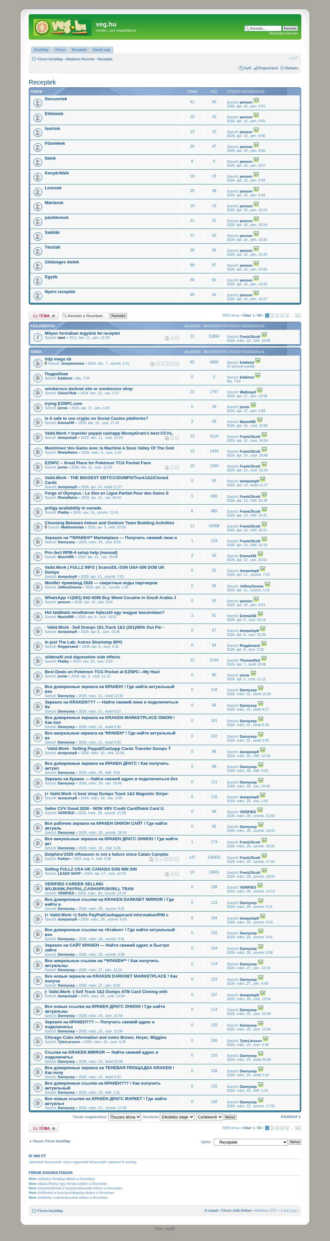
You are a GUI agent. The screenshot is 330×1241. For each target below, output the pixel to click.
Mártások (54, 202)
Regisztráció (268, 68)
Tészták (52, 247)
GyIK (247, 68)
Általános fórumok (80, 59)
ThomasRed (250, 660)
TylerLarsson (69, 1042)
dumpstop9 (67, 487)
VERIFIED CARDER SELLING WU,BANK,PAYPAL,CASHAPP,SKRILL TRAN (89, 886)
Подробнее (56, 373)
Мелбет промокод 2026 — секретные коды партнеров (101, 582)
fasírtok (52, 128)
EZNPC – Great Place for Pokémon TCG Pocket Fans (98, 462)
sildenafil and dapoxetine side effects (82, 657)
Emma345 (66, 423)
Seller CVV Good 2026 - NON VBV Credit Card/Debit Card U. (105, 808)
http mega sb (58, 359)
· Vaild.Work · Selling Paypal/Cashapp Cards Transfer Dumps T (108, 748)
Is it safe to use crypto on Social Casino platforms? (96, 418)
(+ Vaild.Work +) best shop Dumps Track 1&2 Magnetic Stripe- (107, 793)
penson (246, 102)
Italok (50, 158)
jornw (62, 408)
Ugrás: (206, 1142)
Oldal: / (251, 315)
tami (61, 338)
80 (298, 315)
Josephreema (72, 363)
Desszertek (56, 98)
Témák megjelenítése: (107, 1117)
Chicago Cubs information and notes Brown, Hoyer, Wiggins (106, 1037)
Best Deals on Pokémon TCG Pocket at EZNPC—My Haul (102, 671)
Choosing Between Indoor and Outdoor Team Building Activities (109, 522)
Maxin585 (248, 422)
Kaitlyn (64, 859)
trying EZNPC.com (63, 403)
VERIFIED (66, 813)
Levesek (53, 187)
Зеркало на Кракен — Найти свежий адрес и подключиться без (111, 778)
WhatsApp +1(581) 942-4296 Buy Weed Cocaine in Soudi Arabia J (110, 597)
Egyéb (51, 276)
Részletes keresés (283, 33)
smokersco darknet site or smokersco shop (89, 388)
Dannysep (66, 542)
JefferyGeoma (69, 587)
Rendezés (168, 1117)
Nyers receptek (60, 291)
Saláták (52, 232)
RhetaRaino (67, 452)
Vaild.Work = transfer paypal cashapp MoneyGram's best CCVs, (109, 433)
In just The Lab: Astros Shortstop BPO (83, 642)
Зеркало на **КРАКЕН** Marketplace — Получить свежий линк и (111, 537)
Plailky (63, 512)
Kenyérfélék (57, 173)
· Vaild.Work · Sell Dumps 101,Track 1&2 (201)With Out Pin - (104, 627)
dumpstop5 (67, 437)
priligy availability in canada (73, 508)
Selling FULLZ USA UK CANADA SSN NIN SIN (91, 869)
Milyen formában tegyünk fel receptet (82, 333)
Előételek (54, 113)
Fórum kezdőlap (50, 59)
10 (176, 859)
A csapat (211, 1210)
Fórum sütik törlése (236, 1210)
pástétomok (57, 217)
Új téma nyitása (44, 316)
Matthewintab (72, 527)
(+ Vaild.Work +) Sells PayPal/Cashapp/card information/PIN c (107, 914)
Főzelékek (55, 143)
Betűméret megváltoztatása (293, 58)
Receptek (105, 59)
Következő (289, 1116)
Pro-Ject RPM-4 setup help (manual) (81, 552)
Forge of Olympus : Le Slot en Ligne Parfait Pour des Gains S (107, 493)
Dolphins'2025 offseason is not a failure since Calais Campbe (107, 854)
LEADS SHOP (69, 873)
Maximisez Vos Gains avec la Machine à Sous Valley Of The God (109, 448)
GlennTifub (67, 393)
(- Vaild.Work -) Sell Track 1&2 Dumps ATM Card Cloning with (106, 991)
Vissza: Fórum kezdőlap (51, 1141)
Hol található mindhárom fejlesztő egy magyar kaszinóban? (105, 612)
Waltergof (248, 392)
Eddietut (247, 362)
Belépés (291, 68)
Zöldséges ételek (62, 262)
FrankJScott (250, 337)
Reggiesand (68, 646)
